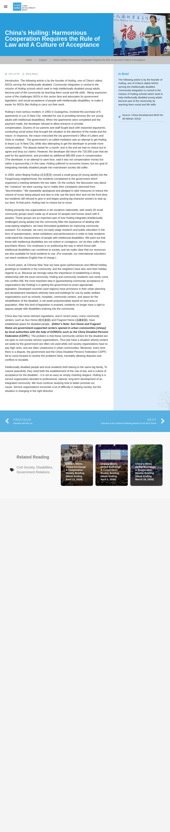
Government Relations (33, 472)
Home (29, 60)
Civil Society (25, 467)
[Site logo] (24, 6)
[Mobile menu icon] (5, 6)
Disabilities (44, 467)
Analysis (43, 60)
